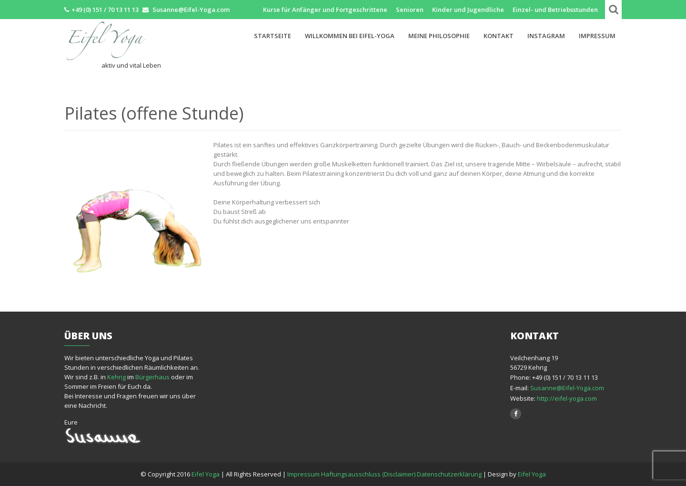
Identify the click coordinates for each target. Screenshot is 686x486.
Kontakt (499, 35)
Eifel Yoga (206, 474)
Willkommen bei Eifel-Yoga (349, 35)
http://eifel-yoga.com (566, 398)
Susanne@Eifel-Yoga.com (567, 388)
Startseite (272, 35)
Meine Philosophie (439, 35)
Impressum (597, 35)
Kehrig (116, 377)
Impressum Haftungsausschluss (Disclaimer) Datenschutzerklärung (384, 474)
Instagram (546, 35)
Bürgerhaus (152, 377)
